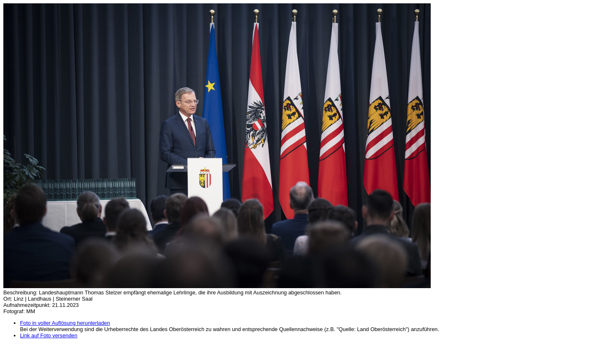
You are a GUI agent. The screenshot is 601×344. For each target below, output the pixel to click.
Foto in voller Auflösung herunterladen (65, 323)
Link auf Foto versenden (48, 335)
